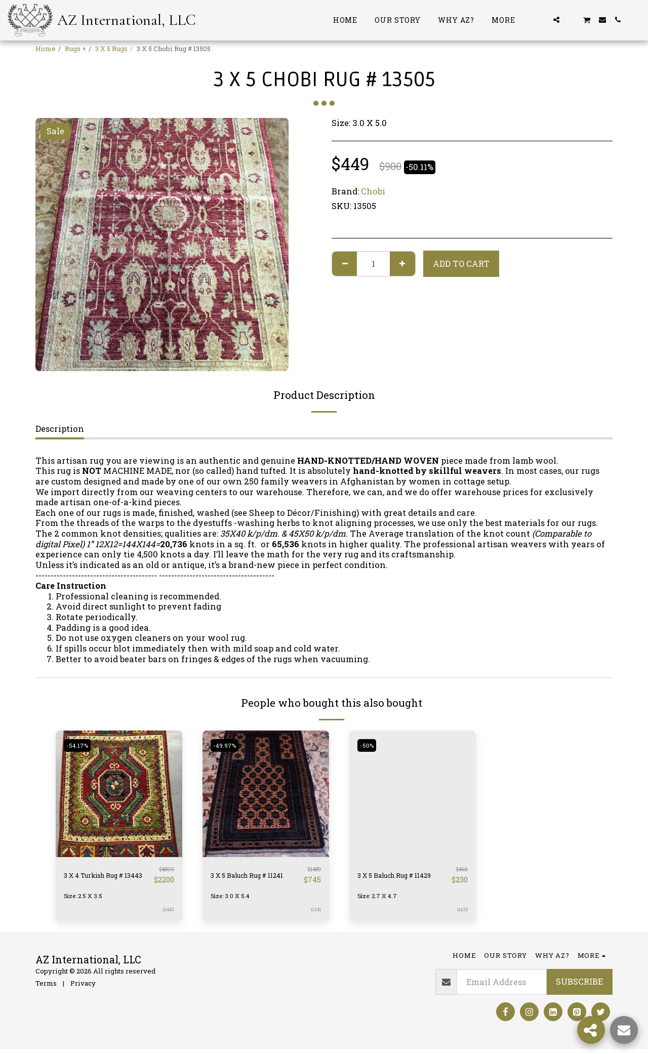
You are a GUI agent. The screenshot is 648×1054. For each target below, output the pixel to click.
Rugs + (75, 48)
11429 (461, 914)
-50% (369, 745)
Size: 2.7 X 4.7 (379, 900)
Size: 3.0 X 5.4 (233, 900)
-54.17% (79, 745)
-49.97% (227, 745)
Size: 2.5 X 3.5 (85, 900)
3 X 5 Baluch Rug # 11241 (249, 877)
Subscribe (579, 986)
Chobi (373, 191)
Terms (46, 987)
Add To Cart (461, 263)
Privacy (83, 987)
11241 (315, 914)
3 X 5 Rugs (111, 48)
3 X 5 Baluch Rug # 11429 (395, 877)
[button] (541, 19)
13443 (167, 914)
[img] (119, 794)
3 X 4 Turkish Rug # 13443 (105, 877)
